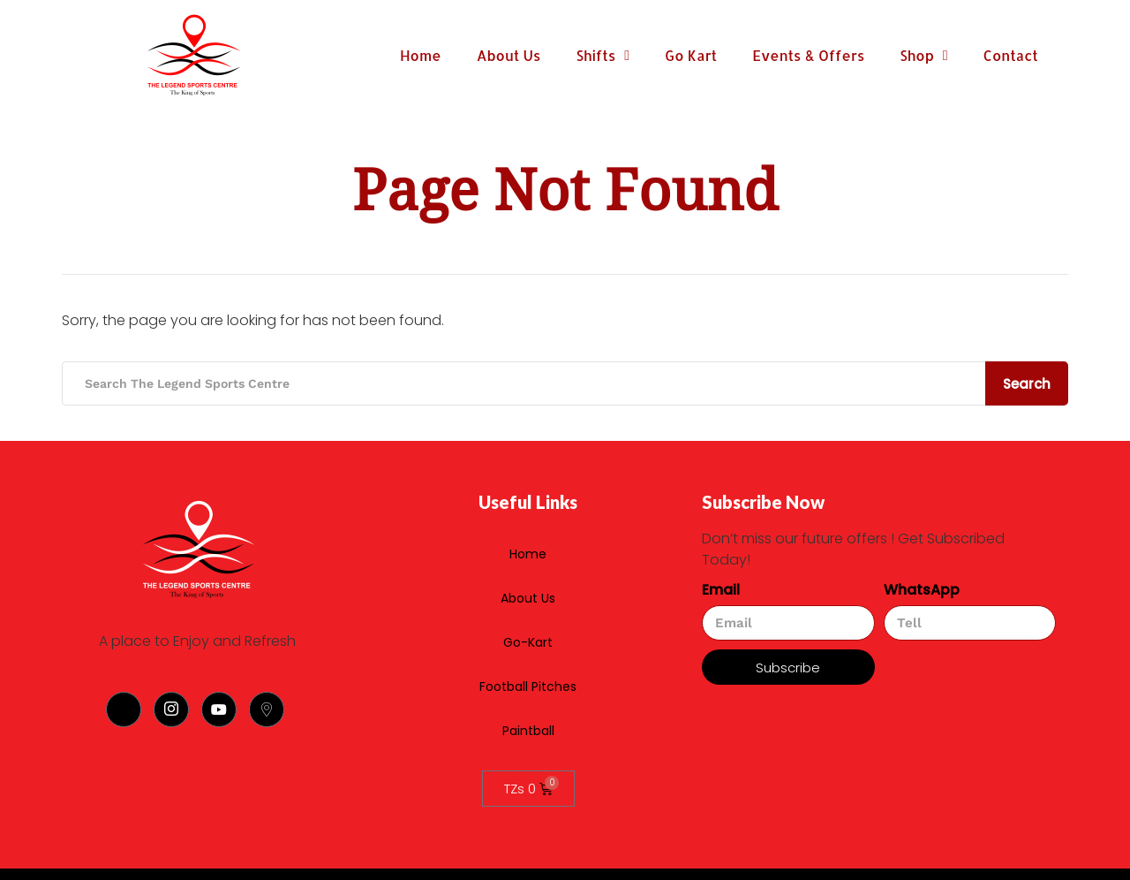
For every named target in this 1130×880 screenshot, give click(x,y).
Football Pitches (646, 576)
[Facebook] (123, 709)
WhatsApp (922, 590)
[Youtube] (219, 709)
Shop (923, 56)
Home (420, 55)
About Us (509, 55)
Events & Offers (808, 55)
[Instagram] (171, 709)
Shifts (602, 56)
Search (1027, 384)
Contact (1010, 55)
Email (721, 590)
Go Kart (691, 55)
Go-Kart (573, 576)
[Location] (266, 709)
